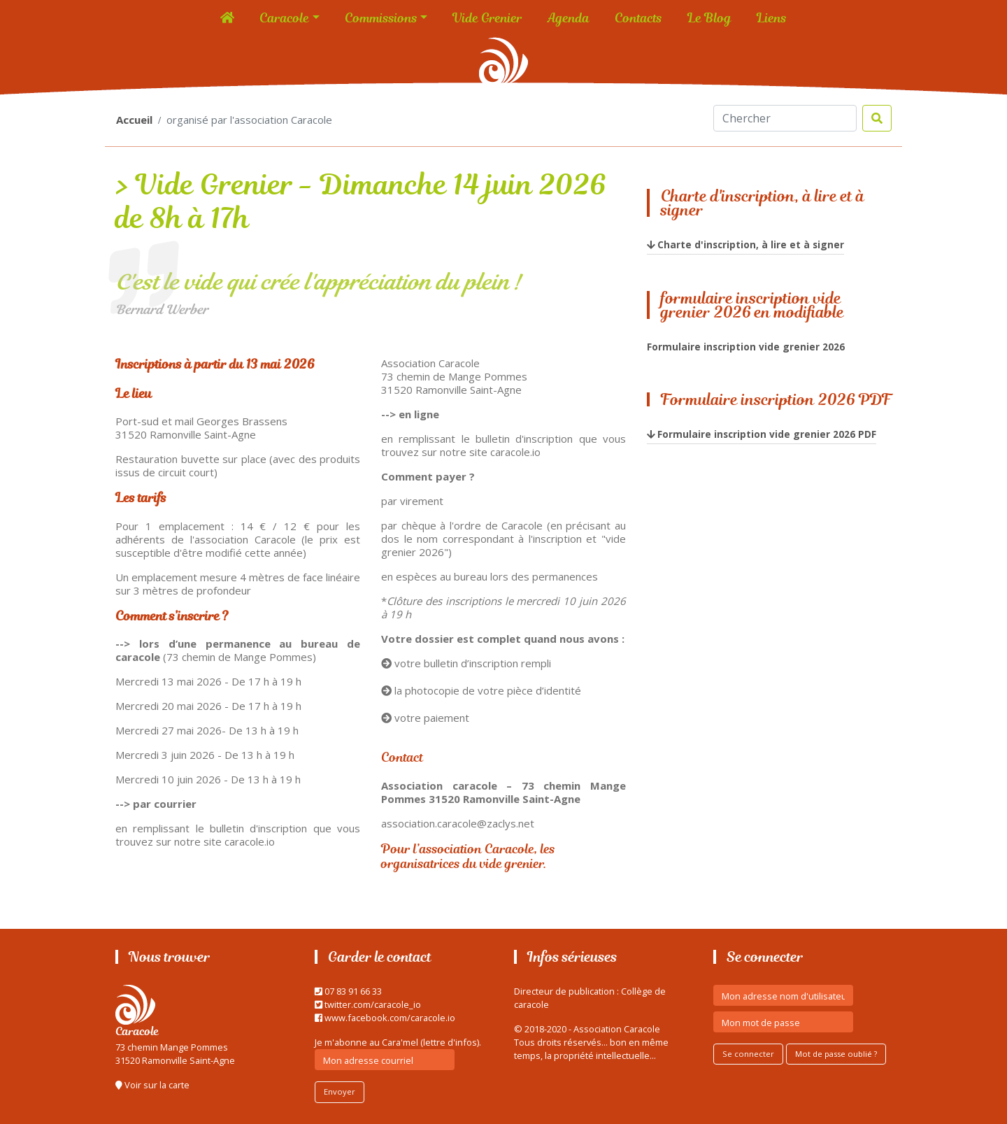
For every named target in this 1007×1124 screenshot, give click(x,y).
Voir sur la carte (152, 1085)
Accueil (134, 120)
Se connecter (748, 1053)
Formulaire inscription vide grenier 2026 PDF (766, 434)
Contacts (638, 17)
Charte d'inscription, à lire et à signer (750, 244)
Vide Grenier (487, 17)
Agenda (569, 17)
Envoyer (339, 1091)
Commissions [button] (381, 17)
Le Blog (709, 17)
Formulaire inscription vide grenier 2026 (746, 346)
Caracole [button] (284, 17)
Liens (772, 17)
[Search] (785, 118)
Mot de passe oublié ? (836, 1053)
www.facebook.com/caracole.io (385, 1017)
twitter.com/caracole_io (368, 1004)
